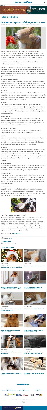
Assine (23, 389)
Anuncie (38, 389)
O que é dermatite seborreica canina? (34, 308)
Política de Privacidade (23, 390)
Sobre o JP (9, 389)
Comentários (6, 241)
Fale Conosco (38, 390)
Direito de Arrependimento (9, 390)
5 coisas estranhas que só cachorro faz (34, 265)
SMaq (23, 402)
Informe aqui (16, 233)
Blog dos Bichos (8, 248)
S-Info (23, 401)
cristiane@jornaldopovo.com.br (32, 24)
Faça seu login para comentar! (9, 243)
